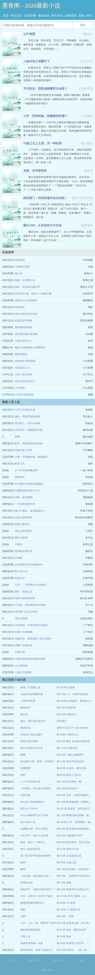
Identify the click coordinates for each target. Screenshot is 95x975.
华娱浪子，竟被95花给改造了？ (38, 889)
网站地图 (47, 970)
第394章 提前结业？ (68, 788)
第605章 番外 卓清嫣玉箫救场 (73, 741)
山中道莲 (29, 34)
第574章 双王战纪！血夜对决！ (74, 869)
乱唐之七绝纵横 (24, 631)
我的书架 (34, 960)
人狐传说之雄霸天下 (36, 61)
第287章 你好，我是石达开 (71, 929)
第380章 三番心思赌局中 (70, 754)
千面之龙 (25, 936)
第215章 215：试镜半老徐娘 (72, 694)
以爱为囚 (20, 652)
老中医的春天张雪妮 (26, 334)
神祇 (22, 774)
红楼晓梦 (25, 768)
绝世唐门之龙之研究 (26, 611)
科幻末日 (57, 15)
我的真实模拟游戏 (30, 929)
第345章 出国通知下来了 (70, 835)
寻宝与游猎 (21, 618)
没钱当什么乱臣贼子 (26, 300)
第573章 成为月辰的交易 (70, 761)
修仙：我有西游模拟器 (27, 416)
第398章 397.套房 (66, 902)
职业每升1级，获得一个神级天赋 (33, 293)
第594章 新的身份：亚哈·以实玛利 (76, 842)
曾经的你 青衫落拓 (25, 360)
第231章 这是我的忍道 (69, 855)
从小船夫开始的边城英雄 (29, 483)
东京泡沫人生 (27, 822)
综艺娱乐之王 (22, 367)
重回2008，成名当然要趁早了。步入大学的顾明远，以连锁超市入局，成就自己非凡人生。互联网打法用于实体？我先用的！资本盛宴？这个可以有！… (57, 236)
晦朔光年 (20, 307)
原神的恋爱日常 (24, 551)
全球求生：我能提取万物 (29, 429)
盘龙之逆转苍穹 (24, 517)
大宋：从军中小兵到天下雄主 (36, 896)
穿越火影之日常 (24, 450)
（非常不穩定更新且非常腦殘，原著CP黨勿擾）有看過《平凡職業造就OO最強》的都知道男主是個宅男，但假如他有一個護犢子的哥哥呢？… (58, 99)
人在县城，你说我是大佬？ (35, 875)
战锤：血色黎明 (24, 497)
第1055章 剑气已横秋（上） (72, 896)
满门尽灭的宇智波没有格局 (35, 855)
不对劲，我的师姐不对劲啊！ (31, 605)
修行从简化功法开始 (26, 313)
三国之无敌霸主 (24, 672)
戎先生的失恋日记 (25, 381)
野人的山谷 (21, 571)
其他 (81, 15)
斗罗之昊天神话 (24, 374)
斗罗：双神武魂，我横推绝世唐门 (45, 116)
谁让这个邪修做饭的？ (33, 801)
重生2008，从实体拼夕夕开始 (42, 225)
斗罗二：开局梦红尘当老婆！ (31, 584)
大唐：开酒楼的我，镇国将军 (31, 456)
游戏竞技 (71, 15)
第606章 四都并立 (66, 714)
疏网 (17, 436)
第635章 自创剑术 (66, 707)
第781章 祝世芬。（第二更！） (74, 949)
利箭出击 (20, 578)
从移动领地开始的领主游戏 (30, 658)
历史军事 (30, 15)
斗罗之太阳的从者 (25, 409)
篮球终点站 (26, 882)
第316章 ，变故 (65, 916)
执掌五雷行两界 (24, 320)
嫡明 (22, 869)
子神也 (18, 544)
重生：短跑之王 (24, 591)
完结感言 (62, 721)
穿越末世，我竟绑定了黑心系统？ (34, 638)
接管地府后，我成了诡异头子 (36, 949)
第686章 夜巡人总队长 (69, 774)
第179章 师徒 (64, 882)
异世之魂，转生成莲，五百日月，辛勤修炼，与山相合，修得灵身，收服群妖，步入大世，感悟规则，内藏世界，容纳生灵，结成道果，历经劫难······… (57, 44)
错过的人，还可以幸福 (27, 423)
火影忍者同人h (23, 340)
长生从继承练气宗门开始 (34, 815)
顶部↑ (82, 960)
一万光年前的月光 (25, 504)
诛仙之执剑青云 (24, 530)
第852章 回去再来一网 (69, 781)
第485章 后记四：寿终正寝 (71, 768)
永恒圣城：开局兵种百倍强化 (31, 625)
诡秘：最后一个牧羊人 (33, 842)
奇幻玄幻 (16, 15)
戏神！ (24, 862)
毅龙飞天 (20, 463)
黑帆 (22, 909)
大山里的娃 (21, 665)
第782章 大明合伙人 (68, 734)
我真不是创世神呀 (25, 598)
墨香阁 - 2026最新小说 (31, 5)
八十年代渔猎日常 (30, 781)
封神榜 (18, 557)
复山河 (18, 273)
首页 (6, 15)
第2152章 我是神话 (67, 748)
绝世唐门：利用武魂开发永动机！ (45, 198)
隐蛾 (22, 754)
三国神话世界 (22, 266)
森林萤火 (20, 477)
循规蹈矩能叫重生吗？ (33, 902)
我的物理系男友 (24, 327)
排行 (89, 15)
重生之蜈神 (21, 537)
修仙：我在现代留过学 (27, 286)
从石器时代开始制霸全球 (29, 564)
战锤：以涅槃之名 (25, 280)
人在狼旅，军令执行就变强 (35, 788)
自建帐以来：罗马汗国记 (34, 828)
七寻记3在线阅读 (24, 394)
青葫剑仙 (20, 260)
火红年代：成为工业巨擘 (34, 835)
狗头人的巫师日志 (30, 849)
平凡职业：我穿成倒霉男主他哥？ (45, 88)
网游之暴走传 (22, 524)
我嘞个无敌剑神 (24, 645)
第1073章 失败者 (66, 687)
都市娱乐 (44, 15)
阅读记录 (59, 960)
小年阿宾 (20, 387)
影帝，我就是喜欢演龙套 (29, 443)
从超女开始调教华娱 (31, 694)
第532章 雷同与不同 (68, 849)
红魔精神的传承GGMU (27, 490)
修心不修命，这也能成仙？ (30, 510)
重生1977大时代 (29, 808)
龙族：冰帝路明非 (35, 170)
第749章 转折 (64, 936)
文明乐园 (25, 795)
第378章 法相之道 (66, 862)
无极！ (24, 916)
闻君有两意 (21, 354)
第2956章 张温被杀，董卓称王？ (75, 700)
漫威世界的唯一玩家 (31, 943)
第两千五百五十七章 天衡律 (72, 727)
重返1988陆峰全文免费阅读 (30, 347)
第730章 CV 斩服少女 (68, 909)
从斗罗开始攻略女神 (26, 470)
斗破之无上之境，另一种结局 (42, 143)
